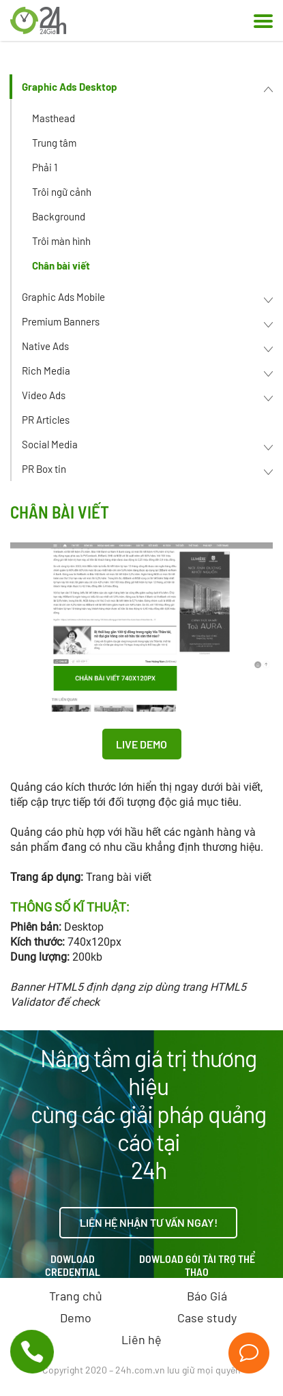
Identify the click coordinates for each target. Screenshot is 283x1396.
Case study (207, 1317)
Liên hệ (141, 1339)
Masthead (53, 118)
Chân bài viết (61, 265)
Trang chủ (75, 1295)
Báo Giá (207, 1295)
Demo (75, 1317)
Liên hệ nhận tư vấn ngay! (149, 1222)
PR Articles (46, 419)
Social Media (50, 444)
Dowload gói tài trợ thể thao (197, 1265)
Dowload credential (72, 1265)
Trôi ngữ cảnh (61, 192)
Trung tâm (54, 142)
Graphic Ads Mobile (63, 297)
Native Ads (45, 346)
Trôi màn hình (61, 241)
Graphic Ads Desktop (69, 87)
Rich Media (46, 370)
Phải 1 (44, 167)
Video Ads (43, 395)
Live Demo (141, 744)
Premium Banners (61, 321)
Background (58, 216)
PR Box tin (44, 469)
